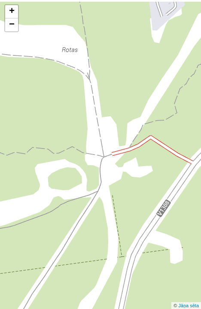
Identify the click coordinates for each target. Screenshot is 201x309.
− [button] (12, 24)
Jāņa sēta (188, 305)
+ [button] (12, 11)
